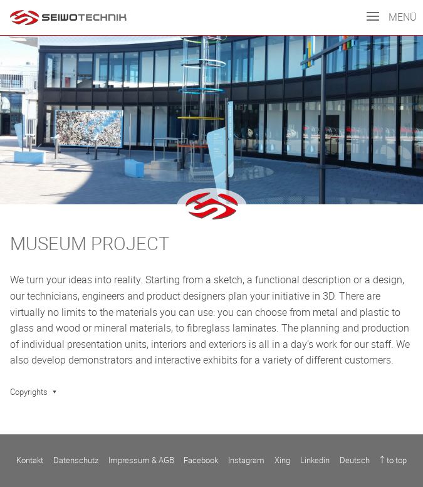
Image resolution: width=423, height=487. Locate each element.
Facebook (201, 460)
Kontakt (29, 460)
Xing (282, 460)
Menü (392, 17)
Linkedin (315, 460)
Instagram (246, 460)
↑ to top (393, 460)
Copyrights (29, 392)
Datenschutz (75, 460)
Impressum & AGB (141, 460)
